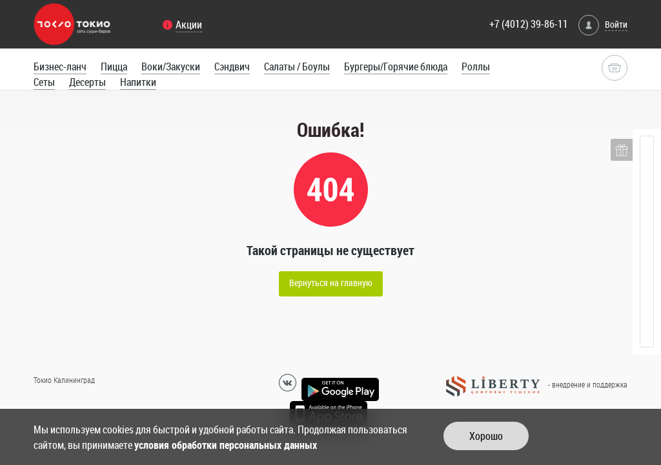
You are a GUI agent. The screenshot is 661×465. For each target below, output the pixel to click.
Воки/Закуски (170, 66)
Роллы (476, 66)
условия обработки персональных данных (225, 445)
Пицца (114, 66)
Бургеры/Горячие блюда (395, 66)
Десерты (87, 82)
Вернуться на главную (330, 282)
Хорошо (486, 436)
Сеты (44, 82)
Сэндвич (232, 66)
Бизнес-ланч (60, 66)
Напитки (138, 82)
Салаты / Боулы (297, 66)
